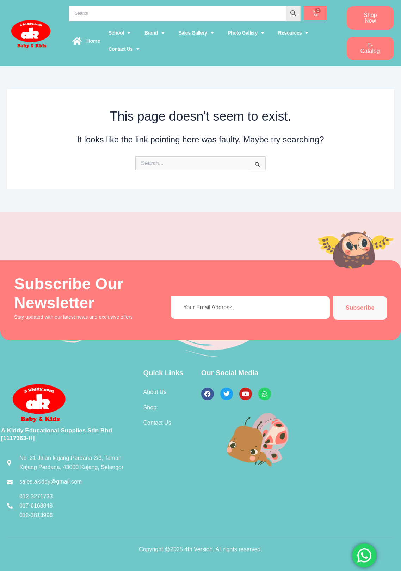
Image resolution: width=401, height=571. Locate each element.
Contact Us (124, 49)
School (119, 33)
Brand (154, 33)
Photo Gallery (246, 33)
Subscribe (360, 308)
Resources (293, 33)
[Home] (77, 41)
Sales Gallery (196, 33)
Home (93, 41)
